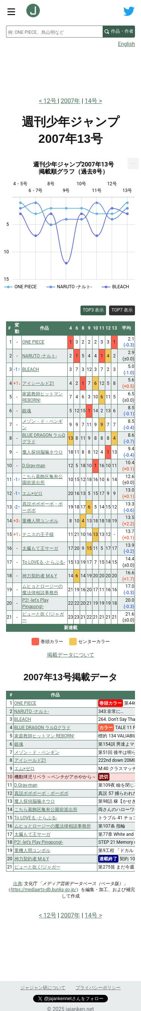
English (126, 44)
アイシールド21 (30, 760)
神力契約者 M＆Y (31, 858)
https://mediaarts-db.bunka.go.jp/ (43, 889)
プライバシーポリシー (98, 987)
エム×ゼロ (24, 768)
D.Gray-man (26, 785)
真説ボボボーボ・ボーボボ (41, 793)
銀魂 (18, 744)
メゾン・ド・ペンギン (36, 752)
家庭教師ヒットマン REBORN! (44, 736)
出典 (17, 883)
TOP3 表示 (93, 310)
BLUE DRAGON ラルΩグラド (42, 727)
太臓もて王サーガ (32, 834)
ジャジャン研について (42, 987)
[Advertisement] (70, 70)
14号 (91, 100)
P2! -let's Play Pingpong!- (39, 842)
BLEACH (22, 719)
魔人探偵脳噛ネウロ (34, 801)
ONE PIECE (25, 703)
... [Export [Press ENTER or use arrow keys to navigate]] (133, 161)
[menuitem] (133, 163)
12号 (51, 100)
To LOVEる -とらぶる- (36, 817)
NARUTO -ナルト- (31, 711)
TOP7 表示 (122, 310)
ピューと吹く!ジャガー (37, 867)
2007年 (70, 100)
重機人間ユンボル (32, 850)
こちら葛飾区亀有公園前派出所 (45, 809)
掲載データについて (70, 655)
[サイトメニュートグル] (11, 11)
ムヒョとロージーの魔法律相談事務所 (52, 826)
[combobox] (54, 32)
